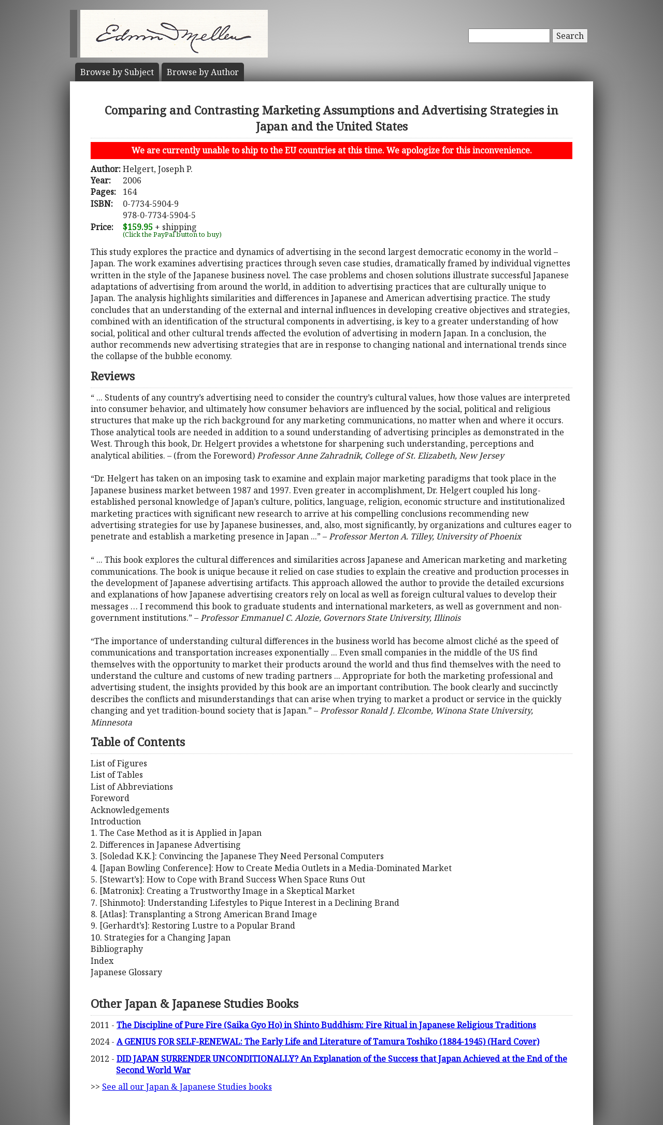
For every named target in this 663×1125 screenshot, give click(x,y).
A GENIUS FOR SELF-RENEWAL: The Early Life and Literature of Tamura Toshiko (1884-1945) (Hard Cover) (328, 1041)
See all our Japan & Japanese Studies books (187, 1086)
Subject (117, 72)
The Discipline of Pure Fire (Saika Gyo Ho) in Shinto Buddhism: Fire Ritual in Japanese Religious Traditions (326, 1025)
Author (203, 72)
